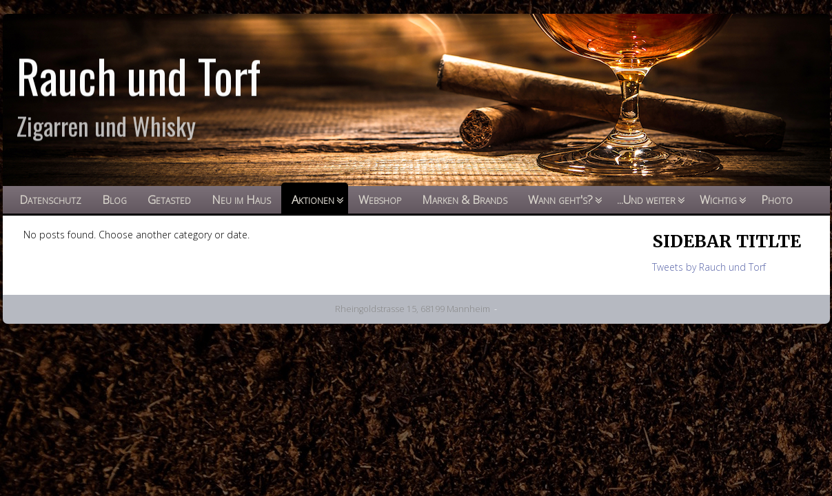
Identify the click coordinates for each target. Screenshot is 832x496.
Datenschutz (50, 199)
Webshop (379, 199)
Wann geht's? (560, 199)
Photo (777, 199)
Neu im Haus (241, 199)
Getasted (169, 199)
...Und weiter (646, 199)
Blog (114, 199)
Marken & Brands (464, 199)
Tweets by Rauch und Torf (709, 266)
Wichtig (718, 199)
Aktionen (313, 199)
